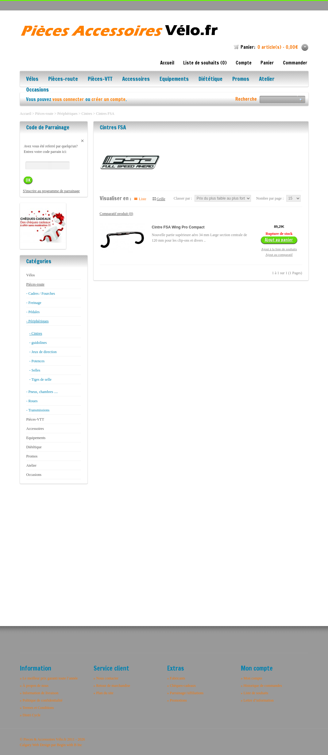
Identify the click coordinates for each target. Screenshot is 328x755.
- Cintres (35, 333)
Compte (244, 63)
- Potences (37, 361)
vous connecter (68, 99)
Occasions (37, 90)
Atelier (266, 79)
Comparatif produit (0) (116, 214)
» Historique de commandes (261, 685)
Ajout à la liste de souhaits (279, 249)
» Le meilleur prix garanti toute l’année (49, 678)
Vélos (32, 79)
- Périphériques (37, 321)
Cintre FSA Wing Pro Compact (178, 227)
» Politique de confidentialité (41, 700)
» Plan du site (104, 693)
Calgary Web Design (35, 745)
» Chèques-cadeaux (181, 685)
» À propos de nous (34, 685)
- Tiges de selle (40, 379)
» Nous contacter (106, 678)
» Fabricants (176, 678)
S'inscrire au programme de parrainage (51, 191)
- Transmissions (38, 410)
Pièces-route (63, 79)
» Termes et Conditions (37, 708)
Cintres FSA (105, 113)
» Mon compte (251, 678)
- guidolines (38, 343)
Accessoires (136, 79)
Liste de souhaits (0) (205, 63)
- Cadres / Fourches (40, 293)
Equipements (174, 79)
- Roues (32, 401)
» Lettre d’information (257, 700)
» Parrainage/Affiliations (185, 693)
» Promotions (177, 700)
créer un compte (108, 99)
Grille (161, 199)
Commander (295, 63)
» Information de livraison (39, 693)
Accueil (167, 63)
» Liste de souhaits (254, 693)
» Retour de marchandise (112, 685)
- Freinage (33, 303)
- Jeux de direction (43, 352)
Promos (240, 79)
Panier (267, 63)
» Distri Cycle (30, 715)
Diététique (210, 79)
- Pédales (33, 312)
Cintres (86, 113)
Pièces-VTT (100, 79)
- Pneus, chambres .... (42, 392)
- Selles (35, 370)
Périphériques (67, 113)
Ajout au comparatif (279, 254)
